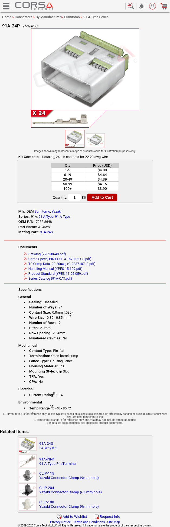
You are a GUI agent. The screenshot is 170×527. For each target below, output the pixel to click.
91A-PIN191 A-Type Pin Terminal (58, 461)
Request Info (107, 516)
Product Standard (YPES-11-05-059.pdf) (56, 274)
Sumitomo (72, 17)
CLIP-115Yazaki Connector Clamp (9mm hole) (69, 475)
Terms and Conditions (89, 522)
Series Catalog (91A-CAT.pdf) (48, 278)
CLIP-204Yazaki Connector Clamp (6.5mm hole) (70, 489)
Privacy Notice (60, 522)
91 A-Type (45, 216)
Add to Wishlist (72, 516)
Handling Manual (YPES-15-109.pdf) (53, 269)
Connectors (23, 17)
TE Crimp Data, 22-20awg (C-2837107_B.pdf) (60, 264)
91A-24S (46, 232)
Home (6, 17)
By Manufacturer (48, 17)
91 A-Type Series (96, 17)
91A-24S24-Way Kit (48, 445)
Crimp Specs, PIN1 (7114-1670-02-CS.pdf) (57, 259)
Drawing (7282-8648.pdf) (45, 254)
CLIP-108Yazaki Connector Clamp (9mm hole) (69, 504)
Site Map (113, 522)
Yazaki (56, 211)
